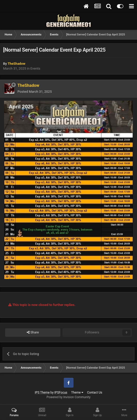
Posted (34, 92)
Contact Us (94, 392)
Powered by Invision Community (68, 397)
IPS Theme (42, 392)
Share (33, 332)
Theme (77, 392)
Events (35, 68)
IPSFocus (60, 392)
